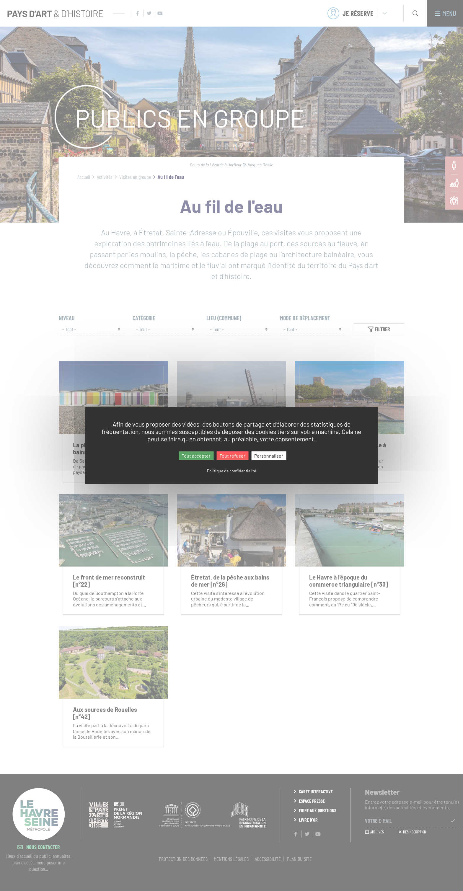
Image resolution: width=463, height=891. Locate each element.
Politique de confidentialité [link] (231, 470)
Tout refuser (232, 455)
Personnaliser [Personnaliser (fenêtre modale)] (268, 455)
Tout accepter (196, 455)
